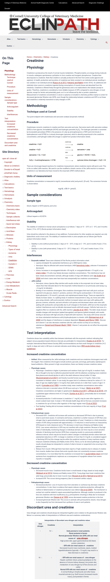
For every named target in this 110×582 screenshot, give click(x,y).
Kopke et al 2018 (93, 328)
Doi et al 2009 (86, 467)
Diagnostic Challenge (90, 3)
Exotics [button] (98, 39)
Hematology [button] (35, 39)
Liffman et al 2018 (56, 374)
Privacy (65, 566)
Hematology (8, 167)
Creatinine (12, 228)
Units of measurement (12, 80)
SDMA (10, 234)
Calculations (59, 3)
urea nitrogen (82, 515)
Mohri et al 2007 (63, 371)
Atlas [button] (10, 39)
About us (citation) (10, 145)
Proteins (9, 208)
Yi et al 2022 (90, 383)
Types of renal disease (16, 218)
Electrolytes (10, 199)
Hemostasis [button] (49, 39)
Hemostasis (8, 170)
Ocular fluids (10, 256)
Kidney (8, 212)
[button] (12, 39)
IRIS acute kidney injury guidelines (94, 333)
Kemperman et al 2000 (97, 308)
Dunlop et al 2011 (42, 374)
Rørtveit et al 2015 (88, 454)
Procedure (10, 76)
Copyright (7, 142)
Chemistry (8, 177)
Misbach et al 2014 (43, 451)
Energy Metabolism (13, 247)
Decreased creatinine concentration (12, 117)
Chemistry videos (12, 183)
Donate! (6, 8)
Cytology (7, 259)
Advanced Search (73, 3)
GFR (9, 237)
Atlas (6, 158)
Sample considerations (10, 86)
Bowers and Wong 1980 (82, 310)
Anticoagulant (12, 93)
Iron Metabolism (12, 250)
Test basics (8, 164)
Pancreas (9, 240)
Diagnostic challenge (11, 154)
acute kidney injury (92, 432)
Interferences (11, 101)
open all (5, 138)
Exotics (6, 263)
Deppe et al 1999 (60, 474)
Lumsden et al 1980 (96, 366)
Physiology (9, 64)
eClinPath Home (10, 151)
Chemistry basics (12, 180)
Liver (8, 244)
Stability (10, 97)
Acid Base (9, 202)
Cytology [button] (87, 39)
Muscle (9, 253)
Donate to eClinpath (11, 148)
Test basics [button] (21, 39)
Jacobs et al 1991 (79, 301)
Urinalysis (7, 173)
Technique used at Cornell (12, 71)
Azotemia (11, 221)
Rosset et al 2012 (74, 454)
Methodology (9, 67)
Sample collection (12, 189)
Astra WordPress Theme (72, 576)
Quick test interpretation (15, 196)
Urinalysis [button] (62, 39)
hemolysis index (82, 258)
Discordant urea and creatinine (10, 125)
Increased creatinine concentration (12, 109)
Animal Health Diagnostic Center (40, 3)
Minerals (9, 205)
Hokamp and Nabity (73, 75)
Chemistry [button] (75, 39)
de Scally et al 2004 (97, 267)
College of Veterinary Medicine (15, 3)
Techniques (10, 186)
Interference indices (13, 193)
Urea (10, 224)
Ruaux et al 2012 (59, 75)
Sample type (11, 90)
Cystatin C (12, 231)
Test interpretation (11, 104)
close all (12, 138)
